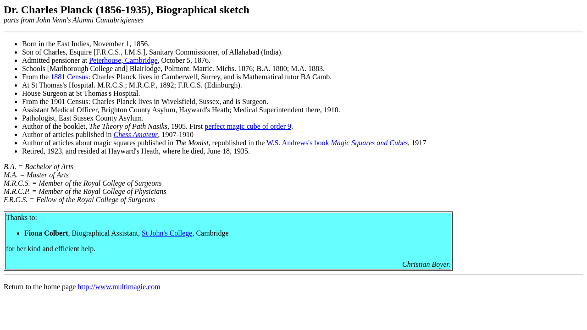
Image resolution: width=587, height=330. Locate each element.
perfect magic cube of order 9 (248, 126)
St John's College (167, 233)
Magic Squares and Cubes (369, 143)
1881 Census (69, 77)
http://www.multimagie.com (119, 287)
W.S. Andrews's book (298, 143)
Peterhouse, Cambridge (123, 60)
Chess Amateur (136, 134)
